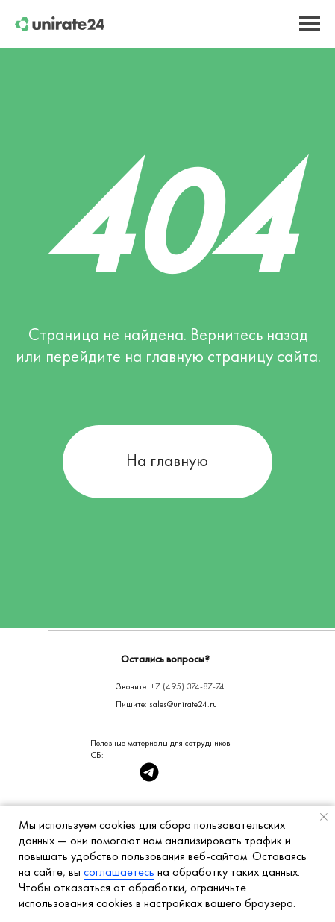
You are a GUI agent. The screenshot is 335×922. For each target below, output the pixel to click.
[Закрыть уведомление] (323, 816)
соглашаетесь (119, 871)
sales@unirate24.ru (183, 704)
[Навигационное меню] (309, 23)
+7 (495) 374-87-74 (188, 686)
